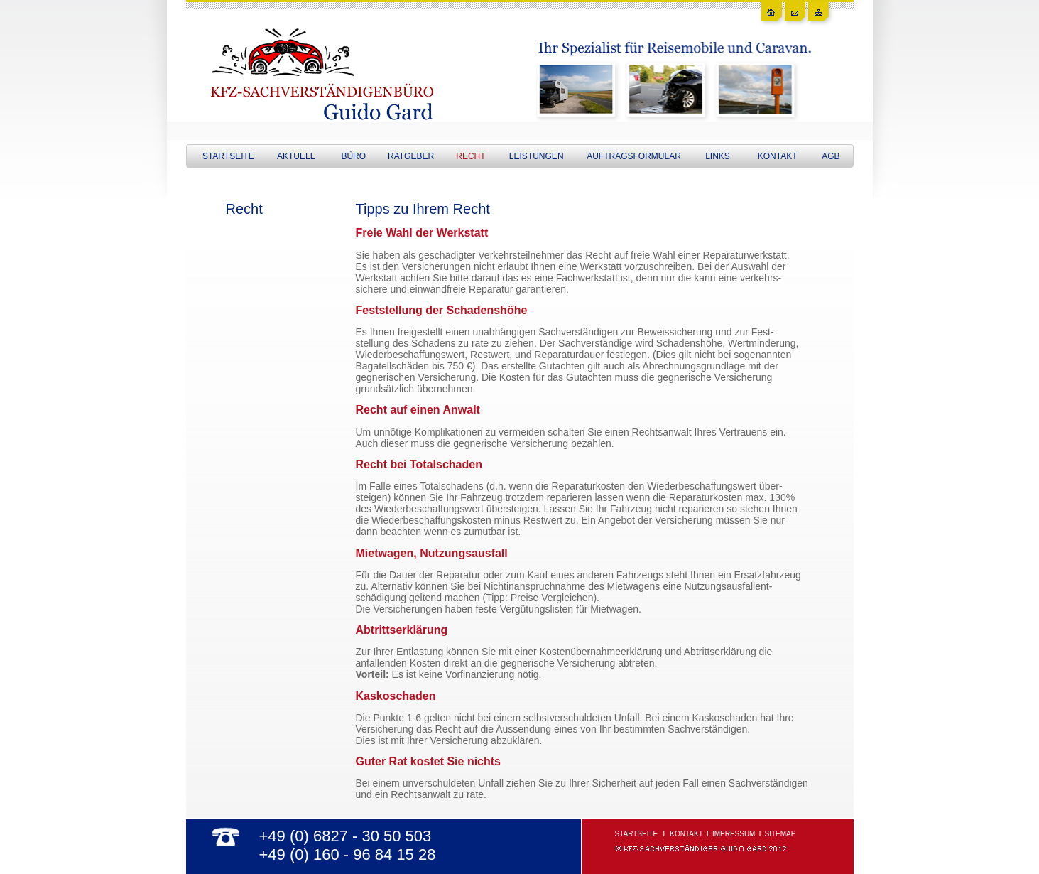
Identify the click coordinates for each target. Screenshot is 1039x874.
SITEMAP (780, 834)
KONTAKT (778, 156)
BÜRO (353, 156)
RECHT (470, 156)
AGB (830, 156)
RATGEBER (411, 156)
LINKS (717, 156)
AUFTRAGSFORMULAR (634, 156)
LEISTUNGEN (536, 156)
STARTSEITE (228, 156)
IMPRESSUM (734, 834)
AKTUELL (296, 156)
